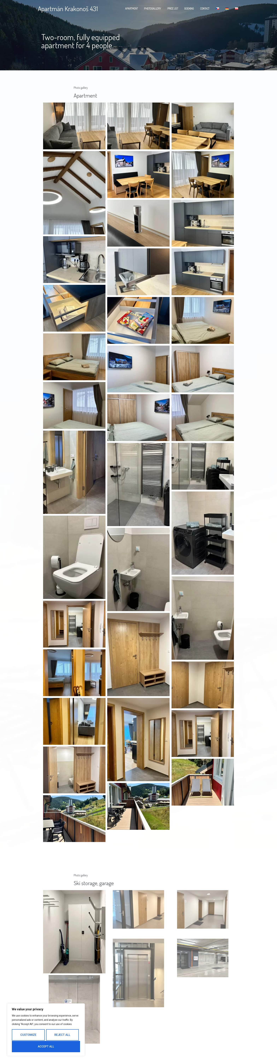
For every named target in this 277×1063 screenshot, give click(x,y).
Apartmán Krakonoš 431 (68, 8)
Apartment (131, 8)
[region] (46, 1030)
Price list (172, 8)
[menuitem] (217, 8)
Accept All (46, 1046)
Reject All (62, 1035)
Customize (28, 1035)
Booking (189, 8)
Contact (205, 8)
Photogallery (152, 8)
